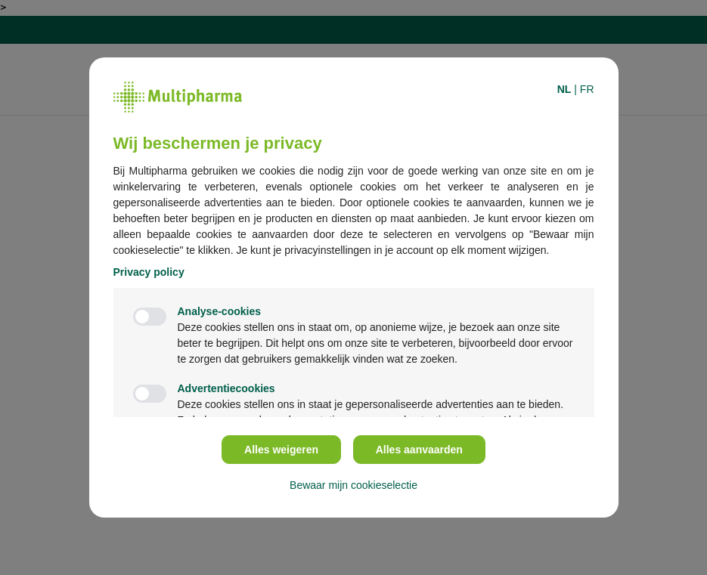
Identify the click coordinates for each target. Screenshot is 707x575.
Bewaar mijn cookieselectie (353, 485)
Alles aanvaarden (419, 450)
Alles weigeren (281, 450)
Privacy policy (149, 272)
